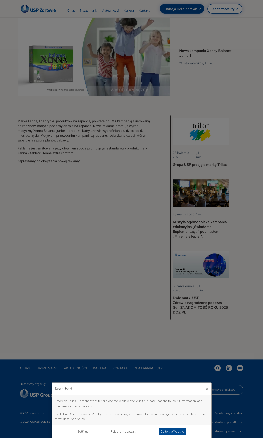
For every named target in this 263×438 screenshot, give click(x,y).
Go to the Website (172, 431)
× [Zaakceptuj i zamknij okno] (207, 389)
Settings (82, 431)
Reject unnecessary (123, 431)
